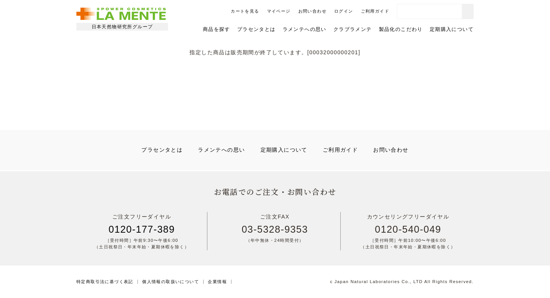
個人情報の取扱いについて (170, 282)
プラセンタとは (256, 29)
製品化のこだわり (401, 29)
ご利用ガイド (375, 11)
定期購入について (452, 29)
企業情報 (217, 282)
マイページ (279, 11)
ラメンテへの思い (305, 29)
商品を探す (216, 29)
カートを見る (245, 11)
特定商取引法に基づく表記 (104, 282)
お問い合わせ (312, 11)
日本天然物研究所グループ (122, 26)
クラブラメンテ (352, 29)
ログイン (343, 11)
